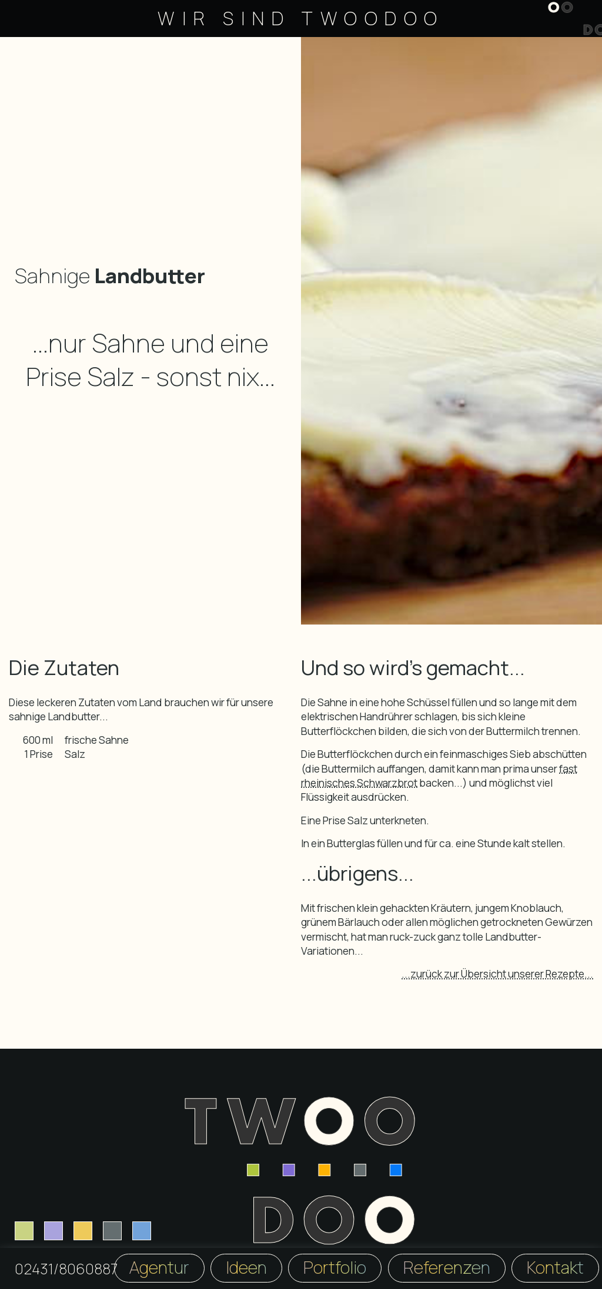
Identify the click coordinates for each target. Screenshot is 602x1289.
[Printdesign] (53, 1230)
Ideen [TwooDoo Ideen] (246, 1267)
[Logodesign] (82, 1230)
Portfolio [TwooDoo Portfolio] (334, 1267)
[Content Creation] (141, 1230)
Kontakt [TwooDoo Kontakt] (555, 1267)
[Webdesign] (24, 1230)
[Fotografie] (112, 1230)
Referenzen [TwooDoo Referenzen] (446, 1267)
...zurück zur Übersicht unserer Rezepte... (497, 973)
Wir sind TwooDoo (301, 18)
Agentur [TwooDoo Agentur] (159, 1267)
